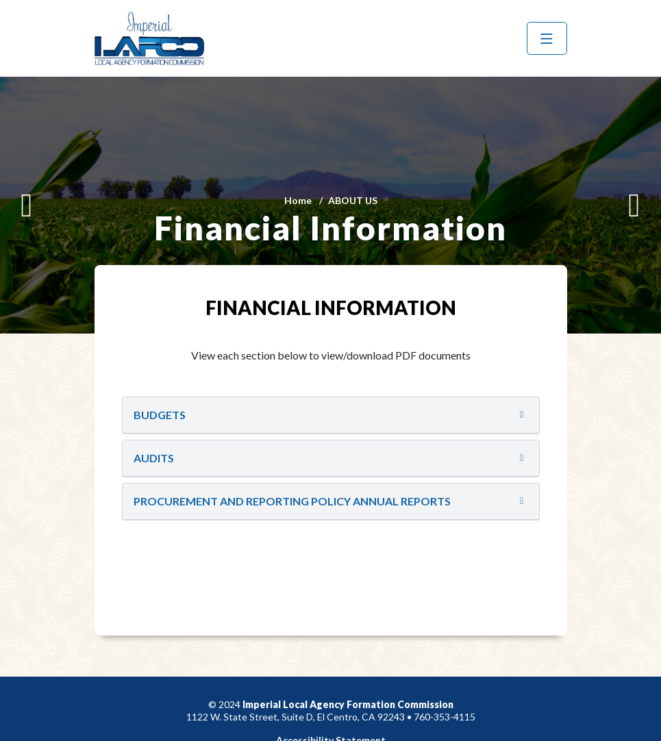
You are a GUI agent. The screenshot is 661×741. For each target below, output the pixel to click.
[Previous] (26, 205)
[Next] (634, 205)
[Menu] (547, 38)
